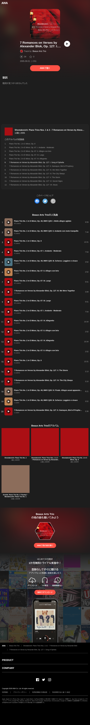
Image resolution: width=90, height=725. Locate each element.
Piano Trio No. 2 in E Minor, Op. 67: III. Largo (26, 155)
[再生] (67, 44)
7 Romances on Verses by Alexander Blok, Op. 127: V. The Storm (34, 177)
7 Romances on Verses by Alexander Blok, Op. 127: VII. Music (33, 185)
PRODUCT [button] (7, 660)
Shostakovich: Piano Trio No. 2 (16, 458)
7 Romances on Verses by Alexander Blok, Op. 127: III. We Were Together (38, 170)
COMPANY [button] (8, 668)
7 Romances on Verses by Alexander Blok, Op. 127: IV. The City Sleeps (37, 174)
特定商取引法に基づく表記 (61, 692)
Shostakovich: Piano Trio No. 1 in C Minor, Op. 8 (74, 459)
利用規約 (5, 692)
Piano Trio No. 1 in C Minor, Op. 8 (22, 144)
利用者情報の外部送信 (39, 692)
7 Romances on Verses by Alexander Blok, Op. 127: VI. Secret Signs (35, 181)
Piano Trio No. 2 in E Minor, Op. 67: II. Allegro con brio (30, 151)
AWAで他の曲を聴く (45, 545)
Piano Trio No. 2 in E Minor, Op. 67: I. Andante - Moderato (31, 147)
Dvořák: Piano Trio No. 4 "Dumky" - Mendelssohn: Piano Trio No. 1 (15, 496)
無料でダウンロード (44, 592)
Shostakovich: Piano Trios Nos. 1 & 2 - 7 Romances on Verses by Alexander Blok (45, 459)
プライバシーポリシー (20, 692)
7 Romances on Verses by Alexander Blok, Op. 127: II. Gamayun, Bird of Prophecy (41, 166)
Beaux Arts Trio (39, 51)
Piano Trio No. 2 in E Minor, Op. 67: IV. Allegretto (28, 159)
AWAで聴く (45, 68)
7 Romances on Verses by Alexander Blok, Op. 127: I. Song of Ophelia (32, 650)
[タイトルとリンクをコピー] (53, 201)
